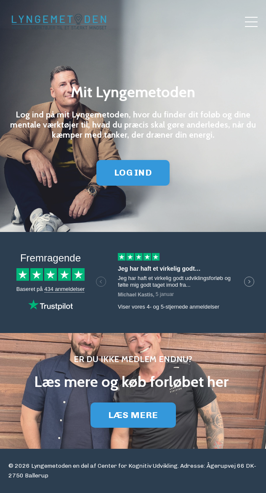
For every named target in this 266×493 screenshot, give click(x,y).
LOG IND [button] (133, 172)
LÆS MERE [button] (133, 415)
